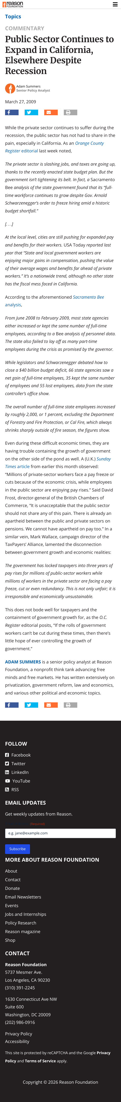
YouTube (17, 781)
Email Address (25, 823)
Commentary (24, 28)
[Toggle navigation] (115, 5)
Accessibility (17, 1041)
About (11, 871)
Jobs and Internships (25, 914)
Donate (12, 888)
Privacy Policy (18, 1034)
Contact (13, 879)
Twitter (15, 763)
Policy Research (20, 923)
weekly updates (28, 814)
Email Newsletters (23, 897)
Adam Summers (23, 662)
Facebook (18, 755)
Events (11, 905)
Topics (13, 16)
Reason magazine (22, 931)
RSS (12, 789)
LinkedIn (17, 772)
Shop (10, 940)
